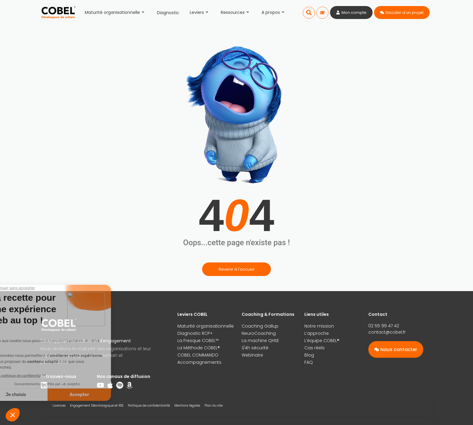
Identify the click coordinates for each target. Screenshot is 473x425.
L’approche (316, 333)
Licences (58, 405)
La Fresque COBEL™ (198, 341)
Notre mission (319, 326)
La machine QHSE (260, 341)
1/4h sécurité (255, 348)
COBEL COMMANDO (197, 355)
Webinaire (252, 355)
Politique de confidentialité (149, 405)
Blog (309, 355)
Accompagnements (199, 362)
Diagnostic (168, 13)
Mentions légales (187, 405)
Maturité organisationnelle (115, 12)
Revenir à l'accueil (236, 269)
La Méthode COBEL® (198, 348)
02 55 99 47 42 (383, 326)
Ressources (236, 12)
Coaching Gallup (260, 326)
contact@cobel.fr (387, 332)
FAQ (308, 362)
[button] (309, 13)
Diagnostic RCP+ (195, 333)
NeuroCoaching (259, 333)
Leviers (200, 12)
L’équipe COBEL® (321, 341)
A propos (274, 12)
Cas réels (314, 348)
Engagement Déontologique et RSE (96, 405)
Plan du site (214, 405)
